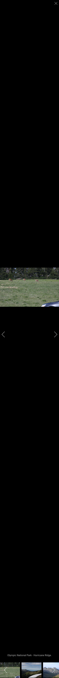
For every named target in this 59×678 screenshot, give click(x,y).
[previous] (5, 334)
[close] (56, 3)
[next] (53, 334)
